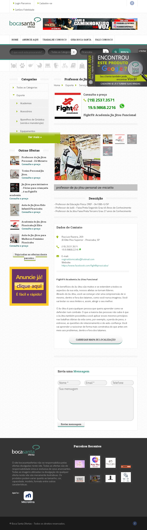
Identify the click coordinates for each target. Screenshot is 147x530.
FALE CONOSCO (104, 39)
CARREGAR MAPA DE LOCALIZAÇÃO (96, 339)
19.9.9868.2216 (102, 107)
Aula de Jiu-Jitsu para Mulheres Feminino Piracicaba (34, 239)
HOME (15, 39)
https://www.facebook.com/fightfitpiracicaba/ (85, 265)
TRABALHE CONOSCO (54, 39)
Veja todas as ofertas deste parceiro (31, 256)
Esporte (70, 85)
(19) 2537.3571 (101, 100)
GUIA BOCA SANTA (81, 39)
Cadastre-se (45, 3)
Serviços (83, 85)
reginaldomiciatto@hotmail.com (78, 259)
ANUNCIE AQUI (30, 39)
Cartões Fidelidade (24, 9)
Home (57, 85)
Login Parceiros (23, 3)
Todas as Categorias (27, 87)
